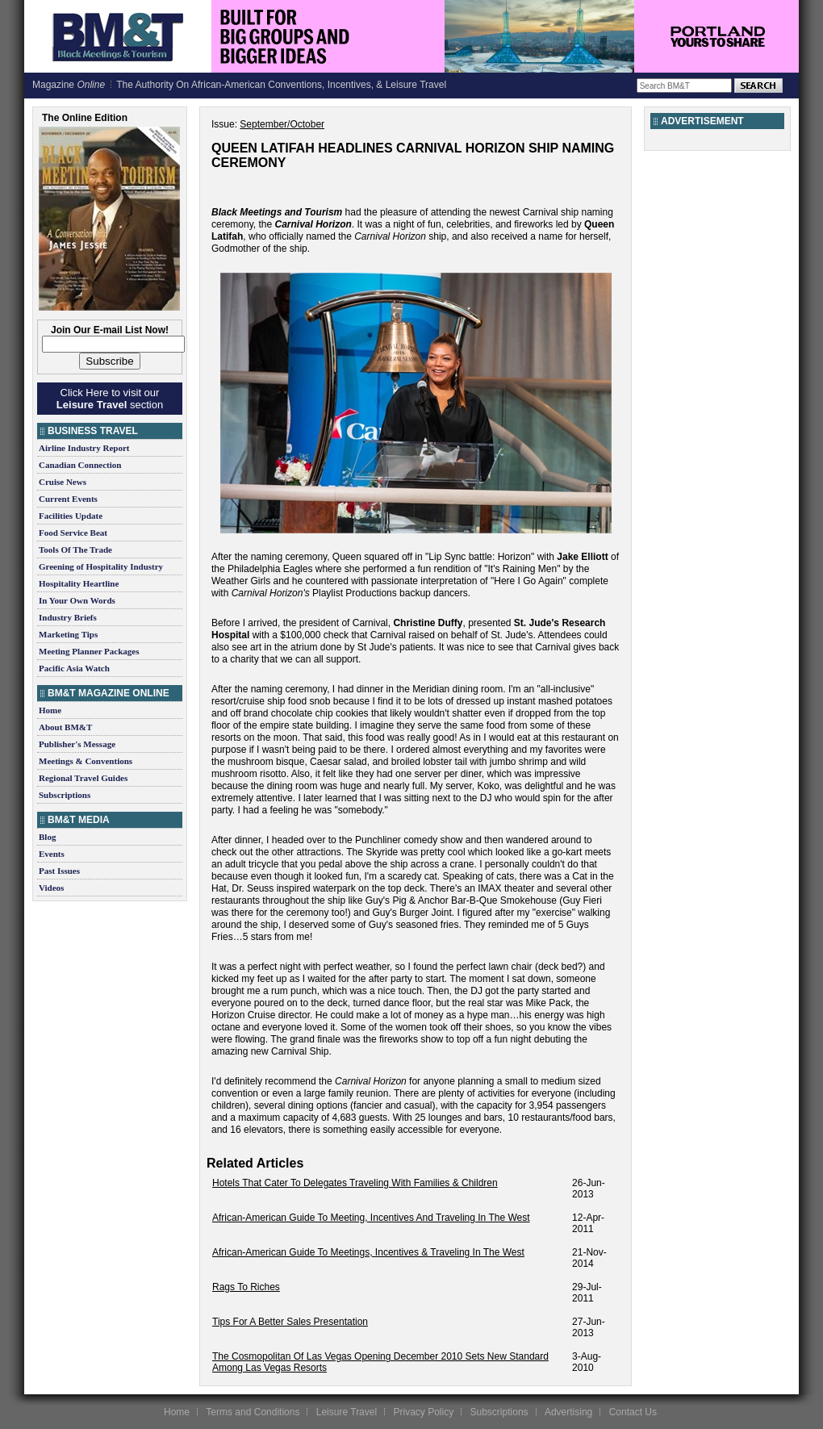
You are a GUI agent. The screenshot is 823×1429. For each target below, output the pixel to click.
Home (50, 710)
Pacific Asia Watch (74, 668)
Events (52, 854)
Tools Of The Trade (75, 549)
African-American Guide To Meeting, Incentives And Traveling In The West (371, 1217)
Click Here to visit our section (109, 398)
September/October (282, 124)
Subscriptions (64, 795)
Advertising (568, 1412)
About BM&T (65, 727)
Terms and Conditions (252, 1412)
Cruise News (62, 482)
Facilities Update (70, 515)
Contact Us (633, 1412)
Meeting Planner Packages (89, 651)
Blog (47, 837)
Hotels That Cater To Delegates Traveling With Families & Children (355, 1183)
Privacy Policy (423, 1412)
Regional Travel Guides (83, 778)
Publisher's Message (77, 744)
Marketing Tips (68, 634)
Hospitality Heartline (79, 583)
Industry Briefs (68, 617)
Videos (51, 887)
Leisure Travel (346, 1412)
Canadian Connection (80, 465)
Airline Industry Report (84, 448)
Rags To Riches (246, 1287)
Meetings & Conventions (85, 761)
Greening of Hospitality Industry (101, 566)
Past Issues (59, 870)
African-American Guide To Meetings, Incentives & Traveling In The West (368, 1252)
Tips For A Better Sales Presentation (290, 1321)
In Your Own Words (77, 600)
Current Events (68, 498)
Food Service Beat (73, 532)
